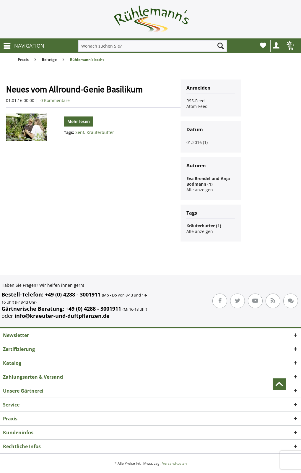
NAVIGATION (24, 45)
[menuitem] (23, 46)
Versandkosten (174, 463)
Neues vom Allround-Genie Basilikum (74, 89)
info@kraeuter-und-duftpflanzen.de (62, 315)
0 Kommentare (55, 100)
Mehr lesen (78, 121)
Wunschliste (263, 45)
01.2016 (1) (197, 142)
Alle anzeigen (199, 189)
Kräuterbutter (100, 132)
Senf (79, 132)
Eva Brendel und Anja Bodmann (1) (208, 181)
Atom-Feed (197, 106)
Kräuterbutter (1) (203, 226)
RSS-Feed (195, 100)
